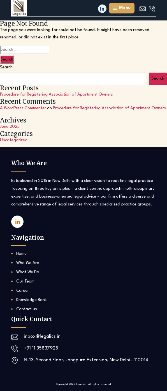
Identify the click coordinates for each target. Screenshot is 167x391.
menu (122, 8)
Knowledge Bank (31, 300)
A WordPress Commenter (23, 108)
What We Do (27, 272)
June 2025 (10, 127)
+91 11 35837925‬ (41, 348)
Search (6, 67)
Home (21, 254)
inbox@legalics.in (42, 336)
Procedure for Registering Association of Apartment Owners (56, 94)
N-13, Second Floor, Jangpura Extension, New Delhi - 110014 (86, 360)
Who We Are (27, 263)
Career (22, 291)
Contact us (26, 309)
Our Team (25, 281)
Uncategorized (13, 140)
